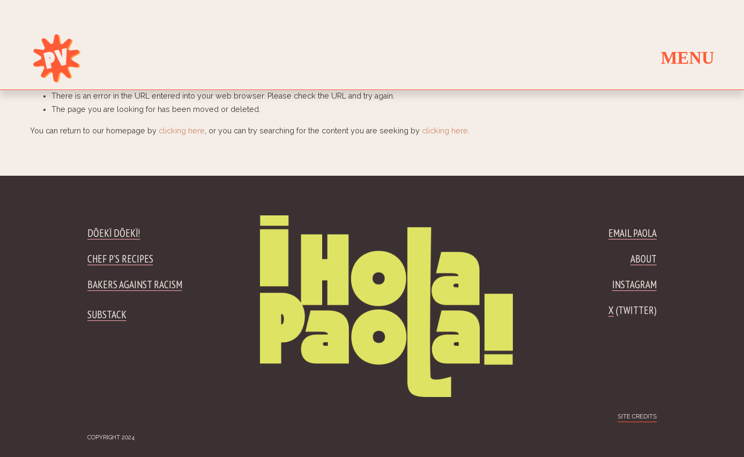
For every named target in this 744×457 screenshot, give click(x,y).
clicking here (182, 130)
